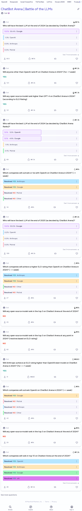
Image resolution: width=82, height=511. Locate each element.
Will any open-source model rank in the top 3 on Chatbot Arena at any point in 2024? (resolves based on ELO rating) (38, 337)
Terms (47, 502)
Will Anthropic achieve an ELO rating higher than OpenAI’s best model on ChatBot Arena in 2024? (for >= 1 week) (40, 364)
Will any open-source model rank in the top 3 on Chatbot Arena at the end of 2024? (41, 311)
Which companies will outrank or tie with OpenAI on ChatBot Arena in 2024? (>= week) (39, 174)
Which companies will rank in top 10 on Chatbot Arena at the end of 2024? (36, 456)
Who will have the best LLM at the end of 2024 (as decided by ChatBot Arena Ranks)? (38, 125)
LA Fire (49, 2)
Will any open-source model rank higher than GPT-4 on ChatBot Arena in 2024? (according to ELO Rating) (39, 97)
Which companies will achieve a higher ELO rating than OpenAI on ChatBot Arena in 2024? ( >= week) (41, 268)
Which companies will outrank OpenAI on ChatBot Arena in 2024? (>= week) (37, 390)
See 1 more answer (71, 156)
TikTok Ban (40, 2)
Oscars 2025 (60, 2)
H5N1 (69, 2)
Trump (76, 2)
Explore (31, 507)
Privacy (54, 502)
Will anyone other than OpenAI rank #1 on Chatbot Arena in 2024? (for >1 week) (39, 72)
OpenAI (4, 2)
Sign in (72, 507)
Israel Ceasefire (26, 2)
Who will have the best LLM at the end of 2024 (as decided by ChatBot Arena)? (39, 25)
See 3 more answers (71, 250)
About (51, 507)
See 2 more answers (71, 483)
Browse (10, 507)
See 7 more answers (71, 55)
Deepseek (14, 2)
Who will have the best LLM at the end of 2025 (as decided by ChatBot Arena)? (39, 220)
